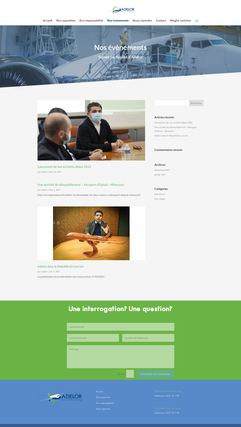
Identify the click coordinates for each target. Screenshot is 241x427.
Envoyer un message (155, 376)
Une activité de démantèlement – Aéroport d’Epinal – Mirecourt (81, 184)
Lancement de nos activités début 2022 (64, 166)
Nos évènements (118, 21)
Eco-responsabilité (91, 21)
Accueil (47, 21)
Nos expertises (65, 21)
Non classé (159, 199)
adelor (44, 172)
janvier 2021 (160, 174)
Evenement (159, 194)
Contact (161, 21)
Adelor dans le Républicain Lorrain (60, 266)
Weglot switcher (180, 21)
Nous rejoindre (142, 21)
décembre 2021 (162, 170)
